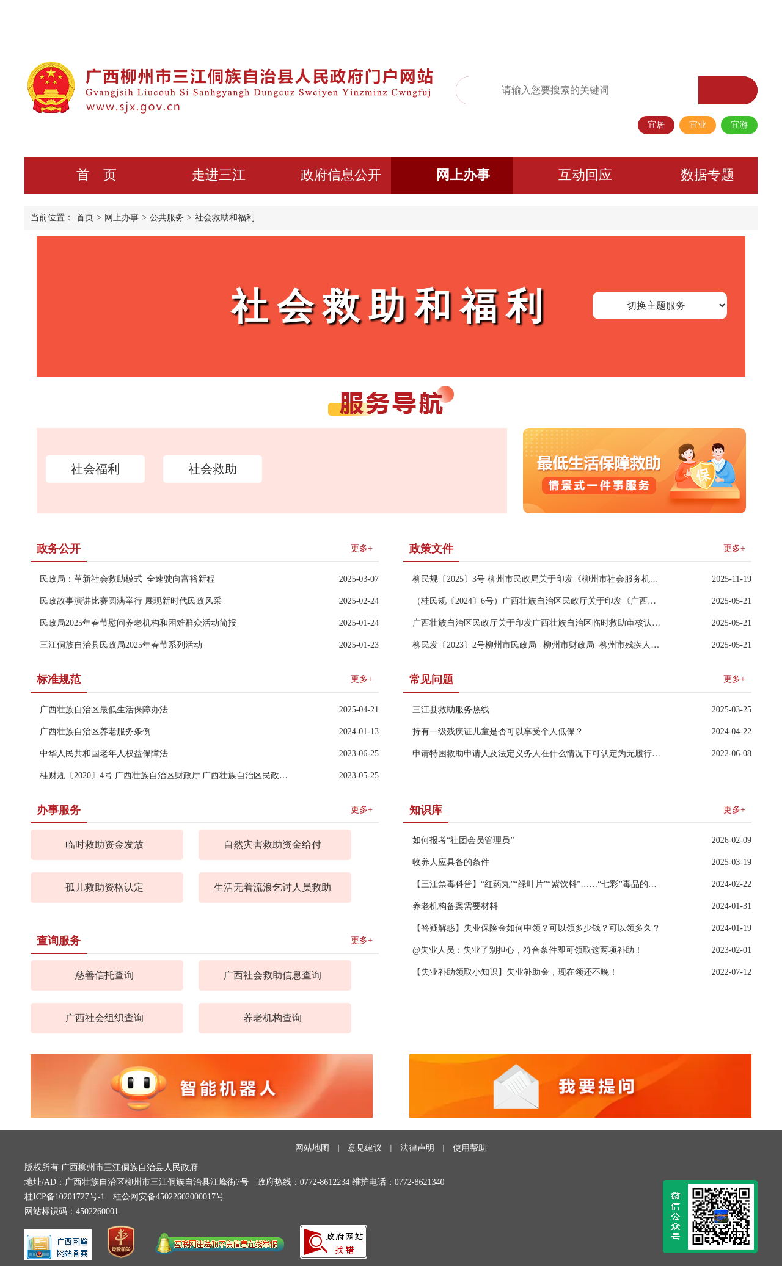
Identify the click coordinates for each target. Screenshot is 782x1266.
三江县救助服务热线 (450, 709)
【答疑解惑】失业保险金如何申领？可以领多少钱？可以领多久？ (536, 928)
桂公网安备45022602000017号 (168, 1196)
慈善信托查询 (104, 975)
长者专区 (674, 22)
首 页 (96, 175)
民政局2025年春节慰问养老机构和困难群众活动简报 (138, 623)
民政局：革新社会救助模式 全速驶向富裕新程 (127, 579)
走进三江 (219, 175)
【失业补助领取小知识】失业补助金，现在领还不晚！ (515, 972)
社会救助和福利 (225, 217)
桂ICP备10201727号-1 (64, 1196)
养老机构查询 (272, 1018)
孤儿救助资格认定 (104, 887)
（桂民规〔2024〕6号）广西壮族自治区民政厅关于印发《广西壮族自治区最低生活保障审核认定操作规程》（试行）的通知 (538, 601)
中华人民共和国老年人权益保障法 (104, 753)
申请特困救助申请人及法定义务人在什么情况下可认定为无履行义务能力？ (538, 753)
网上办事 (463, 175)
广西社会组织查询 (104, 1018)
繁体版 (558, 22)
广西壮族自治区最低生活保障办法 (104, 709)
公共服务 (167, 217)
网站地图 (312, 1147)
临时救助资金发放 (104, 844)
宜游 (739, 124)
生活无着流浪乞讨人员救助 (272, 887)
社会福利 (95, 469)
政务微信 (597, 22)
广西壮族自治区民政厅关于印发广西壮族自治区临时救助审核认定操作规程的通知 (538, 623)
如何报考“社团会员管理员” (463, 840)
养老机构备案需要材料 (455, 906)
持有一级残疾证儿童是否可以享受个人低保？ (497, 731)
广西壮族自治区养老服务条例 (95, 731)
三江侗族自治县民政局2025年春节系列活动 (121, 644)
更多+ (362, 548)
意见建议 (365, 1147)
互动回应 (585, 175)
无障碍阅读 (516, 22)
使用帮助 (470, 1147)
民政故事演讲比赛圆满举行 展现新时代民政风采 (131, 601)
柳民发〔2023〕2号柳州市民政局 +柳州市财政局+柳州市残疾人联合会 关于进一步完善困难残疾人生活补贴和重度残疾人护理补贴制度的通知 (538, 644)
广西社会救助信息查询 (272, 975)
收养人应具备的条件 (450, 862)
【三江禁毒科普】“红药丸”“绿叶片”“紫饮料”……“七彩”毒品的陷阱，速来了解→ (538, 884)
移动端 (635, 22)
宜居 (656, 124)
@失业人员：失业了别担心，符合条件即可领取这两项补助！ (527, 950)
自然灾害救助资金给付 (272, 844)
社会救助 (212, 469)
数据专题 (707, 175)
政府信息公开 (341, 175)
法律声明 (417, 1147)
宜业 (697, 124)
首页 (84, 217)
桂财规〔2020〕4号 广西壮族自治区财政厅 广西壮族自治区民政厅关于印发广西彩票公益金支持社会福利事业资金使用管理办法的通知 (166, 775)
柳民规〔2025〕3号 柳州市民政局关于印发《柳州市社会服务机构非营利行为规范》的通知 (538, 579)
